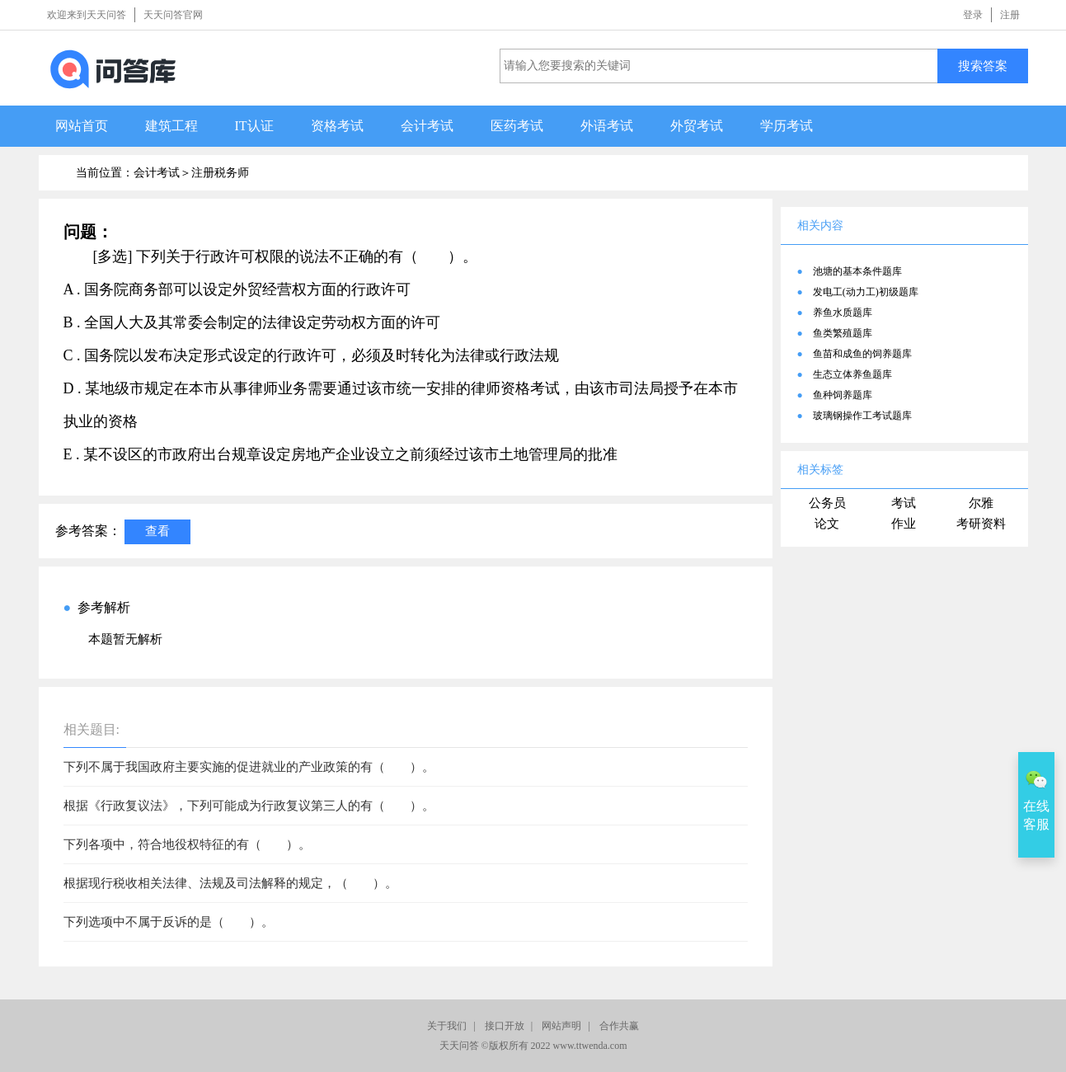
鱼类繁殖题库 (842, 333)
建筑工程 (171, 126)
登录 (973, 15)
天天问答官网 (173, 15)
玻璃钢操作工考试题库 (862, 415)
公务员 (827, 503)
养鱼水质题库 (842, 312)
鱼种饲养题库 (842, 395)
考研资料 (981, 523)
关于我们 (447, 1026)
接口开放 (504, 1026)
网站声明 (561, 1026)
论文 (827, 523)
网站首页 (81, 126)
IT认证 (254, 126)
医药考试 (517, 126)
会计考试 (427, 126)
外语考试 (606, 126)
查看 (157, 531)
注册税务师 (220, 173)
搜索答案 (982, 66)
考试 (903, 503)
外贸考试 (696, 126)
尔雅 (981, 503)
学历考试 (786, 126)
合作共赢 (619, 1026)
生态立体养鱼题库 (852, 374)
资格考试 (337, 126)
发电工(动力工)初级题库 (865, 292)
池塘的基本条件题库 (857, 271)
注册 (1010, 15)
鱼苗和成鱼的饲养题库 (862, 354)
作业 (903, 523)
